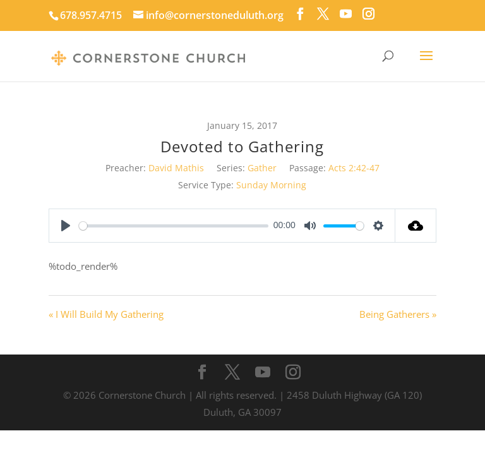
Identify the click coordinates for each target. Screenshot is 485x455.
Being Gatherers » (397, 314)
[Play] (66, 225)
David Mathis (176, 168)
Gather (262, 168)
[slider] (173, 226)
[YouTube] (346, 14)
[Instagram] (368, 14)
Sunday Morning (271, 185)
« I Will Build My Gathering (106, 314)
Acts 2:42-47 (354, 168)
